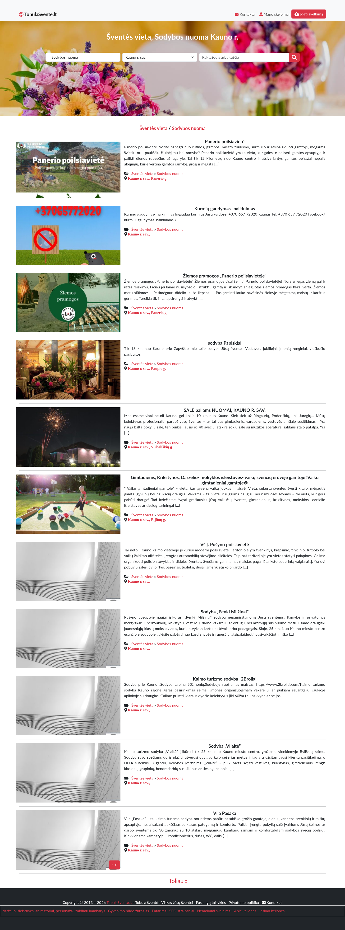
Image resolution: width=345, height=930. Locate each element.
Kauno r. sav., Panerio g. (148, 178)
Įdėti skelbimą (308, 14)
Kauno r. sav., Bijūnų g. (147, 519)
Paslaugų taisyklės (211, 902)
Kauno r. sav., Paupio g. (147, 368)
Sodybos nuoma (189, 128)
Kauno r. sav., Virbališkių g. (150, 447)
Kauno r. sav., (139, 234)
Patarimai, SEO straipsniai (173, 910)
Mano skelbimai (274, 14)
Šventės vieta (153, 128)
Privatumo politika (244, 902)
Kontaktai (245, 14)
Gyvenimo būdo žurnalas (128, 910)
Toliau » (178, 880)
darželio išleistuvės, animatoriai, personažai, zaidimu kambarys (54, 910)
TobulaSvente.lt (38, 14)
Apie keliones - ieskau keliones (259, 910)
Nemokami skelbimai (214, 910)
